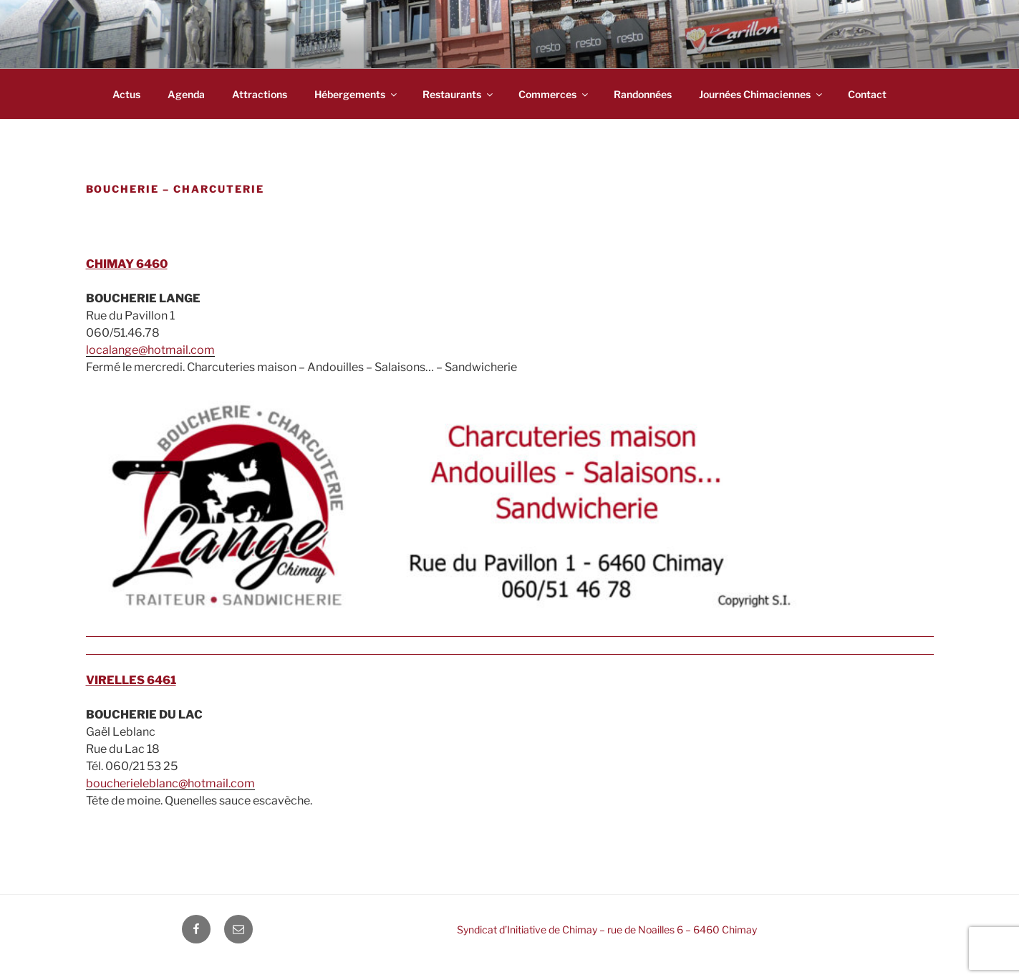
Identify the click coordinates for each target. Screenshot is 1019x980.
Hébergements (356, 94)
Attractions (259, 94)
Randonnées (643, 94)
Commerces (554, 94)
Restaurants (458, 94)
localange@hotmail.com (150, 350)
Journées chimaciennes (761, 94)
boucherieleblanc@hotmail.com (170, 783)
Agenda (186, 94)
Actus (126, 94)
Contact (867, 94)
